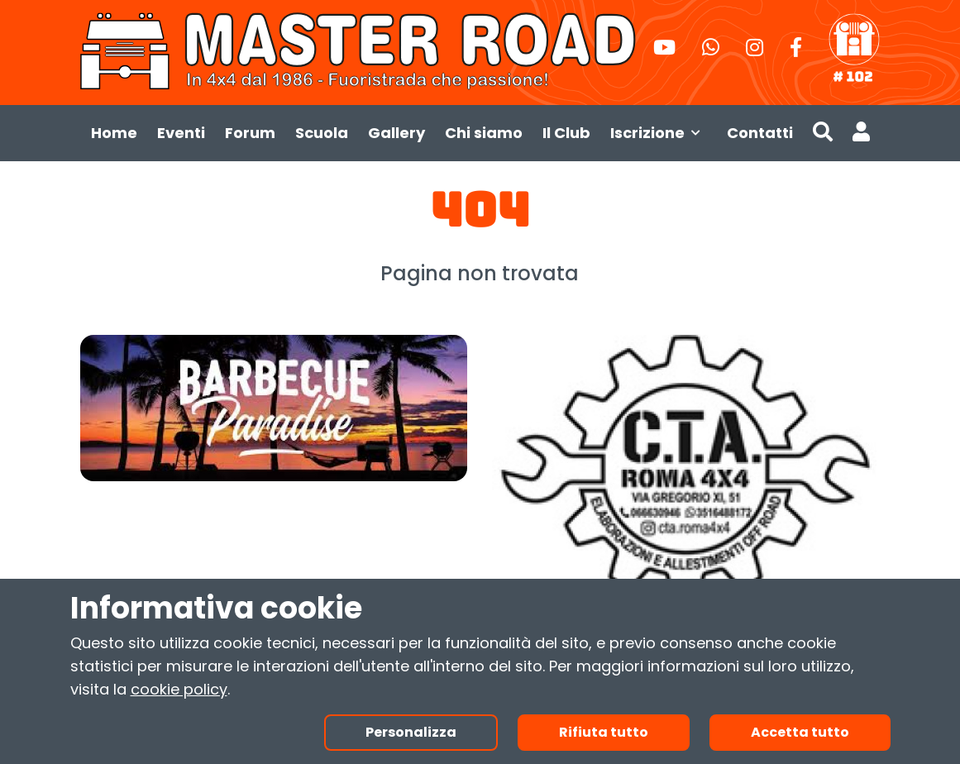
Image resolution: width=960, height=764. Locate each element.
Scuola (321, 132)
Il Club (566, 132)
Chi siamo (484, 132)
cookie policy (179, 689)
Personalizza (410, 732)
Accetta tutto (800, 732)
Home (114, 132)
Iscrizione (658, 132)
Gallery (396, 132)
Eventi (181, 132)
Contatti (760, 132)
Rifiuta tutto (603, 732)
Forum (250, 132)
